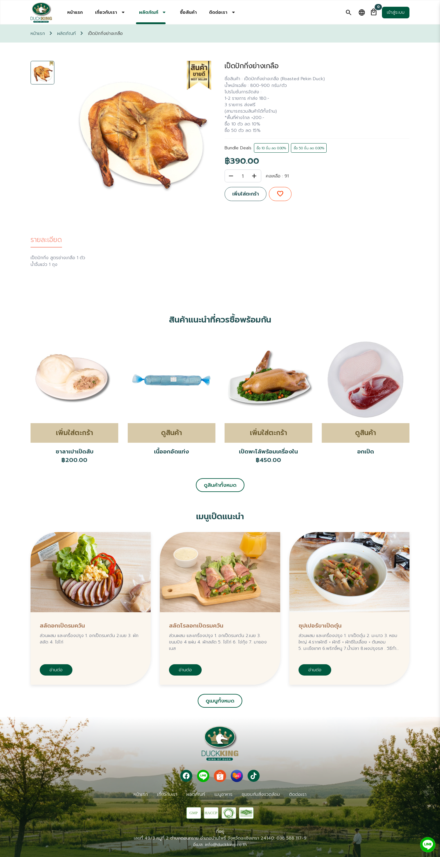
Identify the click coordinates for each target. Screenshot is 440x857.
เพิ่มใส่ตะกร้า (245, 194)
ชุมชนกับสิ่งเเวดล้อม (261, 794)
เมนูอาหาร (224, 794)
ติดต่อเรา (297, 794)
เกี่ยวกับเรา (167, 794)
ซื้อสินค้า (188, 12)
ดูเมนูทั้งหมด (220, 701)
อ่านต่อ (56, 670)
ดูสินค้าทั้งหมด (220, 485)
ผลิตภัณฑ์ (66, 33)
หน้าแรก (75, 12)
